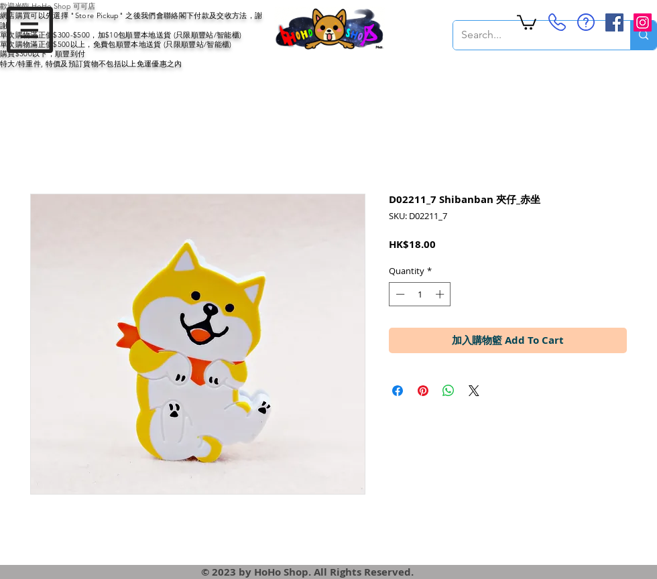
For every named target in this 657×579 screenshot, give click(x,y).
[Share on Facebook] (398, 391)
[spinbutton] (420, 294)
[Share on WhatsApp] (448, 391)
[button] (30, 30)
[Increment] (441, 294)
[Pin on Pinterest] (423, 391)
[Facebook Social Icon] (614, 22)
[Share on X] (474, 391)
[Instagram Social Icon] (643, 22)
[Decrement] (399, 294)
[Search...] (531, 35)
